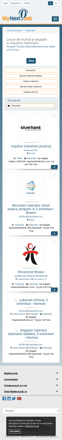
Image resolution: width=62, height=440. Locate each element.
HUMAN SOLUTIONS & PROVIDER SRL (31, 276)
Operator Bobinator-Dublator (30, 76)
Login (5, 3)
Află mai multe (32, 426)
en (56, 3)
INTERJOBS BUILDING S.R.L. (31, 217)
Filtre (31, 60)
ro (50, 3)
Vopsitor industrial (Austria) (31, 146)
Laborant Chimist (31, 92)
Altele (19, 158)
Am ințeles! (15, 431)
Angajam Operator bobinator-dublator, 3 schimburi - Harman (31, 333)
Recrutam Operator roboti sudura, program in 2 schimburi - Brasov (31, 209)
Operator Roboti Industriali (31, 87)
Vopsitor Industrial (30, 81)
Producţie (19, 225)
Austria (31, 153)
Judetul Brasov (23, 279)
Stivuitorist (30, 70)
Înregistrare (16, 3)
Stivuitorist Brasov (31, 272)
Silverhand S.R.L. (31, 150)
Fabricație (30, 30)
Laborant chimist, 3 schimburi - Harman (32, 302)
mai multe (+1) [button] (38, 279)
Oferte (27, 3)
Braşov (31, 220)
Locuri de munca (14, 30)
